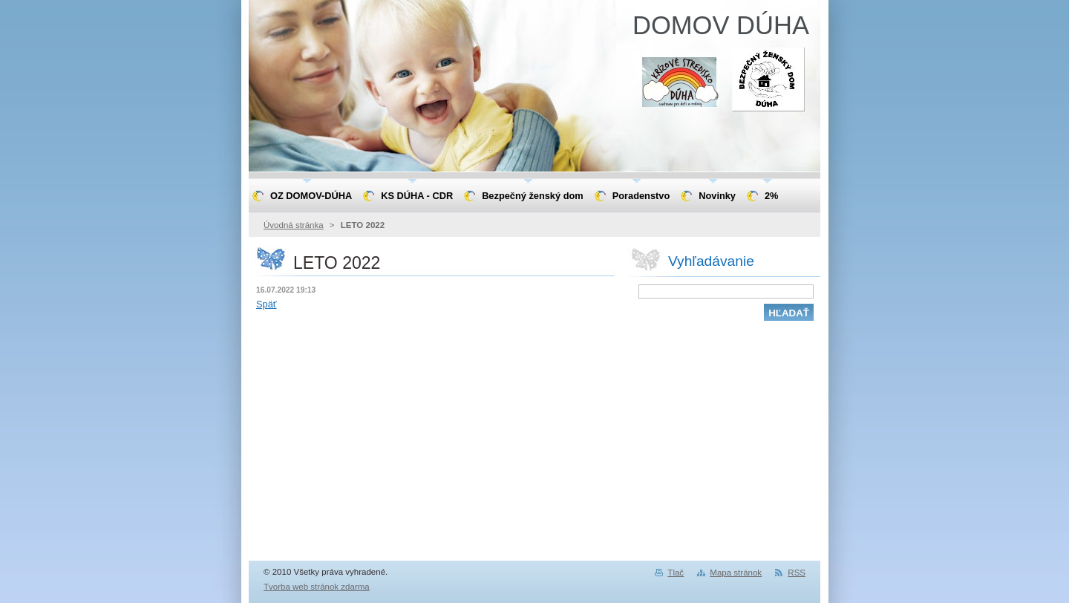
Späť (266, 304)
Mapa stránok (736, 572)
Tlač (675, 572)
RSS (796, 572)
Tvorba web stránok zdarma (317, 586)
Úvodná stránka (294, 225)
